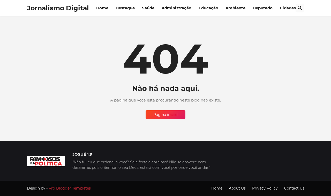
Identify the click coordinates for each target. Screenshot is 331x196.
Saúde (148, 7)
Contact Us (294, 188)
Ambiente (235, 7)
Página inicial (165, 114)
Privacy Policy (265, 188)
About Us (237, 188)
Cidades (288, 7)
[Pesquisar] (300, 8)
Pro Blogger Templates (70, 188)
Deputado (263, 7)
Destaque (125, 7)
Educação (208, 7)
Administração (176, 7)
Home (102, 7)
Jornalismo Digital (58, 8)
